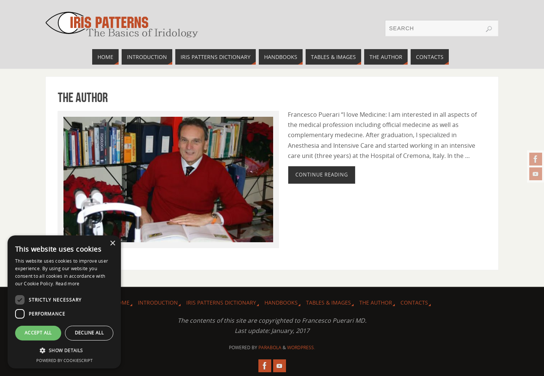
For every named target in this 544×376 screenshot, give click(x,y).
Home (122, 302)
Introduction (158, 302)
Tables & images (328, 302)
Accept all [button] (38, 333)
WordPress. (301, 347)
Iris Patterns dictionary (221, 302)
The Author (83, 97)
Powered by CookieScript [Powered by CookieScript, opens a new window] (64, 360)
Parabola (269, 347)
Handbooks (281, 302)
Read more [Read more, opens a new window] (68, 283)
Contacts (414, 302)
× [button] (112, 243)
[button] (64, 350)
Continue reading (321, 174)
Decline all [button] (89, 333)
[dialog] (64, 301)
